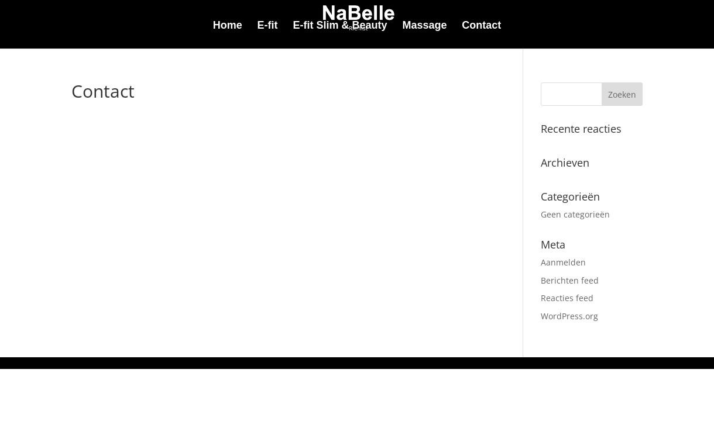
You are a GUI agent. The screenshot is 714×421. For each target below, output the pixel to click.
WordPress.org (569, 316)
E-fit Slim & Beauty (340, 26)
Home (227, 26)
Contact (481, 26)
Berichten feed (570, 280)
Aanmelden (563, 262)
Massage (424, 26)
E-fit (268, 26)
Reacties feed (567, 297)
